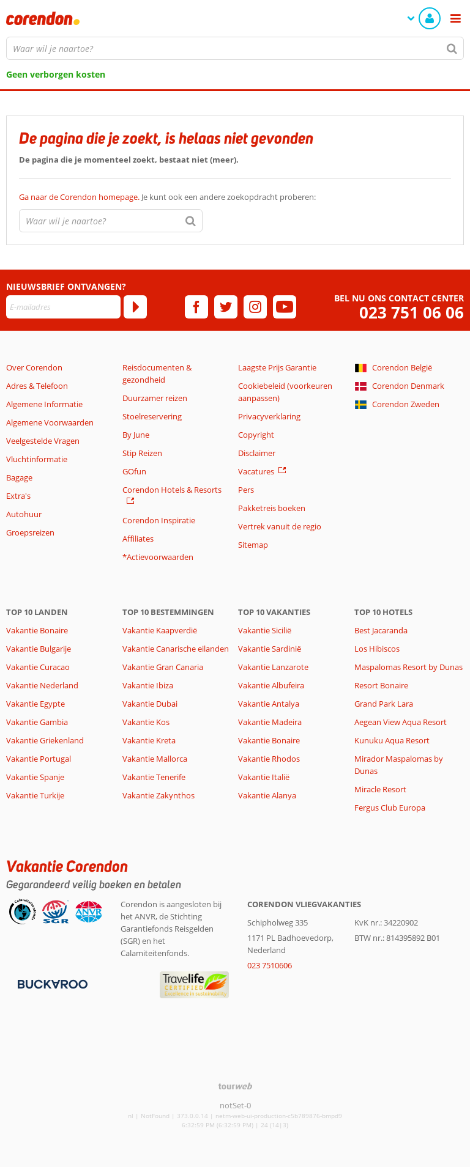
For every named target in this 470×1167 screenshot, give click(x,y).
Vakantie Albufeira (271, 685)
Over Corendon (34, 367)
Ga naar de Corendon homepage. (80, 196)
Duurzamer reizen (154, 397)
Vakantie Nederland (42, 685)
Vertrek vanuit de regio (279, 526)
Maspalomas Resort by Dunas (408, 666)
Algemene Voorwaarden (50, 422)
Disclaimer (256, 452)
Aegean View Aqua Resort (400, 721)
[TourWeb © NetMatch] (235, 1086)
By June (135, 434)
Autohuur (24, 514)
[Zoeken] (452, 48)
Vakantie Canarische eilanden (175, 648)
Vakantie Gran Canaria (162, 666)
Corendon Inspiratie (158, 520)
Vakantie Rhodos (269, 758)
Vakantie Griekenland (45, 740)
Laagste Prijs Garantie (277, 367)
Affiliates (138, 538)
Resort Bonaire (381, 685)
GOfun (134, 471)
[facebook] (196, 307)
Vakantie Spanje (35, 776)
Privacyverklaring (269, 416)
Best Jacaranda (381, 630)
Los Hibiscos (377, 648)
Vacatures (256, 471)
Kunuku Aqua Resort (392, 740)
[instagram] (255, 307)
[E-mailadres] (63, 306)
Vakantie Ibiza (147, 685)
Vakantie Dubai (149, 703)
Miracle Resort (380, 789)
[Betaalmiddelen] (51, 982)
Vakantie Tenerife (153, 776)
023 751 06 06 (411, 312)
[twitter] (225, 307)
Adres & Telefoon (37, 385)
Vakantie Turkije (35, 795)
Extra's (18, 495)
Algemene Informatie (44, 404)
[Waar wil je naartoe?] (235, 48)
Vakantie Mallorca (154, 758)
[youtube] (284, 307)
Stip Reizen (142, 452)
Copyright (256, 434)
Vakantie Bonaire (37, 630)
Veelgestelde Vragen (43, 440)
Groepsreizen (30, 532)
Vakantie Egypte (35, 703)
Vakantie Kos (146, 721)
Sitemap (253, 544)
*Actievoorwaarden (157, 556)
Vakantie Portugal (38, 758)
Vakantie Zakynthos (158, 795)
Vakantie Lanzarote (273, 666)
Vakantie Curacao (38, 666)
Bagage (19, 477)
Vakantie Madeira (270, 721)
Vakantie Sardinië (269, 648)
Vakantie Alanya (267, 795)
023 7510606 (269, 965)
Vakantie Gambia (37, 721)
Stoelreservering (152, 416)
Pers (246, 489)
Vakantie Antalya (268, 703)
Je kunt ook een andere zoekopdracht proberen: (167, 196)
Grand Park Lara (383, 703)
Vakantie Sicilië (264, 630)
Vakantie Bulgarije (38, 648)
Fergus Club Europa (389, 807)
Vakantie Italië (263, 776)
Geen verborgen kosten (55, 74)
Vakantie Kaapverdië (159, 630)
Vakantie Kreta (149, 740)
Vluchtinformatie (36, 459)
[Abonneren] (135, 306)
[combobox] (235, 48)
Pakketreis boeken (271, 508)
